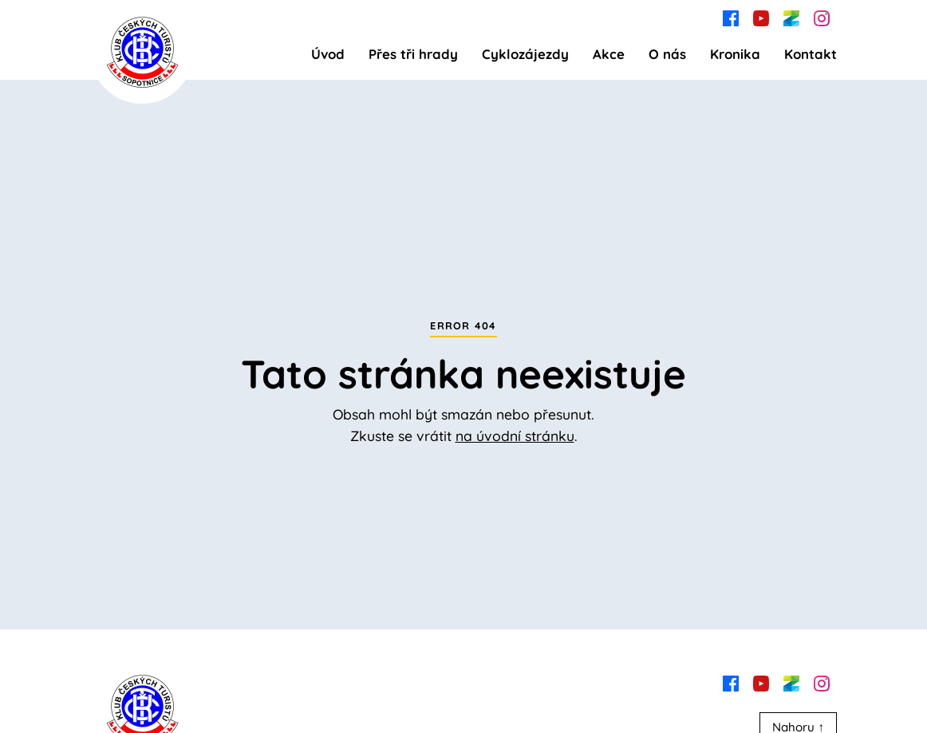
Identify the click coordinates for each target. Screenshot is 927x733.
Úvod (328, 53)
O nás (667, 53)
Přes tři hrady (413, 53)
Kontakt (810, 53)
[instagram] (822, 16)
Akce (609, 53)
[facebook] (731, 16)
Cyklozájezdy (525, 53)
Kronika (735, 53)
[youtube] (761, 16)
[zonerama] (791, 16)
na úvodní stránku (515, 435)
